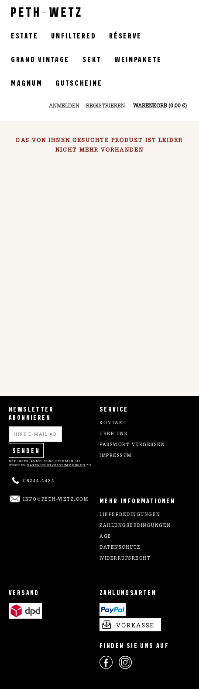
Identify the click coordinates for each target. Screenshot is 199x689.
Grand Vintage (40, 58)
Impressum (116, 456)
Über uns (113, 434)
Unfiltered (73, 35)
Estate (24, 35)
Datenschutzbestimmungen (56, 465)
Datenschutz (120, 548)
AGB (106, 537)
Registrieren (105, 106)
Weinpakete (138, 58)
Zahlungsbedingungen (135, 526)
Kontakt (113, 423)
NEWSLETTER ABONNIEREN (31, 413)
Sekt (92, 58)
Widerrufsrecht (125, 559)
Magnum (26, 82)
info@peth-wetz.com (55, 500)
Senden (26, 450)
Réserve (125, 35)
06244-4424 (39, 481)
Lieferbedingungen (130, 515)
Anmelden (64, 106)
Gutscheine (78, 82)
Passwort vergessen (132, 445)
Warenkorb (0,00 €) (160, 106)
